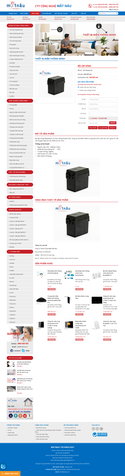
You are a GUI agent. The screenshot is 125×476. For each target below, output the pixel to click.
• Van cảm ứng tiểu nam (16, 30)
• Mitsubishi (12, 300)
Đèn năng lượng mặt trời (18, 185)
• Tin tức (9, 430)
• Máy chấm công (14, 160)
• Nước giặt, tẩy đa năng (16, 180)
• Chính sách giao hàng (41, 434)
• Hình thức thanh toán (70, 435)
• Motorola (12, 322)
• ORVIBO (11, 263)
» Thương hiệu (14, 252)
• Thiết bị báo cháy (14, 142)
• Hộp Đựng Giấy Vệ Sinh (16, 52)
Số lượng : (83, 113)
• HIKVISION (12, 311)
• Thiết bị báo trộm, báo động (17, 149)
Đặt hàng (51, 289)
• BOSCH (11, 281)
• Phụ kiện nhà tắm (14, 66)
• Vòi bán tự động (14, 85)
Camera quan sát (15, 210)
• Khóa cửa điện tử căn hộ (16, 164)
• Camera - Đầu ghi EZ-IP (16, 228)
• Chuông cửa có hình (15, 243)
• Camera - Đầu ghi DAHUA (16, 221)
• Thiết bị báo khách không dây (18, 145)
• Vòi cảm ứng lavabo (15, 41)
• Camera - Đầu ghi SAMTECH (17, 232)
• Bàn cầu (11, 92)
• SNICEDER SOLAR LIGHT (16, 274)
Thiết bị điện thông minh (18, 101)
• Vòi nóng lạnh (13, 81)
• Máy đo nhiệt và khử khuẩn (17, 112)
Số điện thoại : (82, 104)
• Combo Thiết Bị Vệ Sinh (16, 59)
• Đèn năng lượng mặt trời (16, 189)
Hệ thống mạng (14, 197)
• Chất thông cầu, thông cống (17, 176)
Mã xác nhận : (82, 123)
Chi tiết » (19, 366)
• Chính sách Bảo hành (41, 439)
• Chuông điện (13, 105)
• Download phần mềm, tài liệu (72, 430)
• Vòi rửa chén (13, 74)
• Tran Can (12, 259)
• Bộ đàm (11, 247)
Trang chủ (12, 13)
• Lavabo (11, 96)
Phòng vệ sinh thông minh (19, 25)
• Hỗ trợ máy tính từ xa (70, 428)
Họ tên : (84, 99)
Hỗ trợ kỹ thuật (61, 13)
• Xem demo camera (69, 432)
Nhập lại (112, 128)
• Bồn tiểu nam (13, 89)
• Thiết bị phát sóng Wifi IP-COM (18, 205)
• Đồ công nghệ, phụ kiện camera (18, 240)
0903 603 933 (10, 473)
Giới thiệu (24, 13)
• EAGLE (11, 267)
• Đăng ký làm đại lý (12, 435)
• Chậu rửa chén (13, 70)
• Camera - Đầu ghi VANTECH (17, 236)
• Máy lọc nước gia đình (15, 156)
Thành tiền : (82, 118)
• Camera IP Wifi (13, 217)
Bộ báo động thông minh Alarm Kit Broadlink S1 (109, 273)
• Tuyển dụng (10, 432)
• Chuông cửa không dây (16, 138)
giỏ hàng (113, 9)
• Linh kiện (12, 63)
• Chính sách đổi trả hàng (42, 437)
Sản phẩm (35, 13)
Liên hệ (83, 13)
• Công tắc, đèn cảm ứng (16, 131)
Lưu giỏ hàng (103, 128)
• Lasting (11, 256)
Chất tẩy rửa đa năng (17, 172)
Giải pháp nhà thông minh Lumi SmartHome (82, 273)
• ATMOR (11, 270)
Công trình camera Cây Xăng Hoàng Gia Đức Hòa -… (25, 389)
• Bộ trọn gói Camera (15, 214)
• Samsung (12, 296)
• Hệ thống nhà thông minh (16, 123)
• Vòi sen (11, 78)
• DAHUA (11, 307)
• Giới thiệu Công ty (12, 428)
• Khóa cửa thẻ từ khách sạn (17, 153)
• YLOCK (11, 293)
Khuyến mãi (46, 13)
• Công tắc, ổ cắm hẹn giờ (16, 134)
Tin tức (74, 13)
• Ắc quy (11, 108)
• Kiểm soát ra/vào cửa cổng (17, 120)
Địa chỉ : (84, 109)
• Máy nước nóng (14, 48)
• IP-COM (11, 278)
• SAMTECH (12, 315)
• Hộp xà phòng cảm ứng (16, 33)
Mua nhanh (92, 128)
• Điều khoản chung (40, 428)
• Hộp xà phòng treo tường (16, 55)
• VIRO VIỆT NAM (13, 289)
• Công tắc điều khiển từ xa (16, 167)
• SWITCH (11, 201)
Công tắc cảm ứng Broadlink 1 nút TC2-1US (110, 323)
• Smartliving (12, 285)
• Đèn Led (12, 192)
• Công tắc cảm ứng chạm (16, 127)
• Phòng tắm (12, 44)
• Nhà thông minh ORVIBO (16, 116)
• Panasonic (12, 304)
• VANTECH (12, 318)
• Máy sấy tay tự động (15, 37)
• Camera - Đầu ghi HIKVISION (17, 225)
